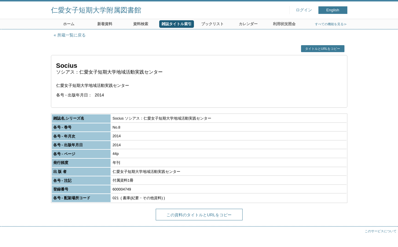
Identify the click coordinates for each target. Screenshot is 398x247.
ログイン (304, 10)
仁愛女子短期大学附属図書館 (96, 10)
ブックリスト (212, 24)
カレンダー (248, 24)
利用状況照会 (284, 24)
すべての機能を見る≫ (331, 24)
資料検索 (140, 24)
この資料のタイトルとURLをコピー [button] (199, 215)
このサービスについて (381, 231)
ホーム (68, 24)
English (332, 10)
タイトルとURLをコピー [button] (322, 48)
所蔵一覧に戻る (71, 35)
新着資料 (104, 24)
